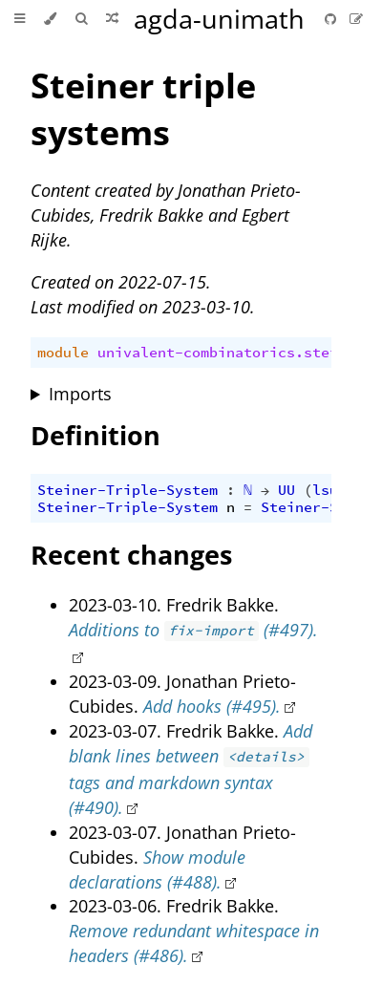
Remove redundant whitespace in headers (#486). (194, 943)
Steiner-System (321, 507)
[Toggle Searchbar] (81, 19)
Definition (95, 435)
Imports (80, 393)
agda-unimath (219, 18)
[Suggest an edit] (356, 19)
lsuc (329, 490)
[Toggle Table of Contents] (19, 19)
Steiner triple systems (143, 109)
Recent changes (131, 554)
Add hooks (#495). (212, 706)
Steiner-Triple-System (127, 490)
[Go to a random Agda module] (112, 19)
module (63, 352)
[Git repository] (332, 19)
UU (286, 490)
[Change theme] (50, 19)
